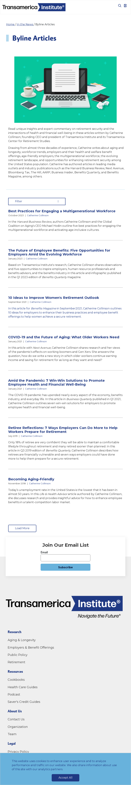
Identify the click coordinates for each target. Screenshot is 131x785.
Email (44, 552)
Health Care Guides (23, 687)
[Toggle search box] (118, 5)
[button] (65, 220)
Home (10, 24)
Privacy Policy (18, 752)
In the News (25, 24)
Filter (37, 201)
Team (12, 734)
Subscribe (65, 567)
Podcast (14, 694)
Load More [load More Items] (22, 528)
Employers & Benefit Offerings (31, 647)
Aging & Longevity (22, 640)
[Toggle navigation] (125, 5)
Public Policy (17, 655)
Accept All (65, 777)
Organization (18, 727)
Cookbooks (16, 680)
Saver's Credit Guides (24, 702)
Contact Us (16, 719)
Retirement (16, 662)
